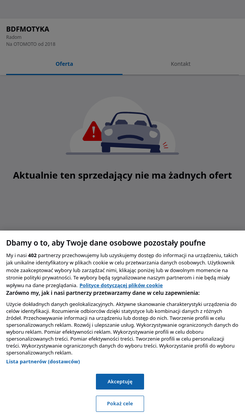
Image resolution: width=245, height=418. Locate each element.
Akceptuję (120, 381)
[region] (122, 324)
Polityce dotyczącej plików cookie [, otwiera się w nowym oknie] (121, 285)
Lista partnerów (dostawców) (43, 361)
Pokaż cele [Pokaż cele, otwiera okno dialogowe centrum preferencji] (120, 403)
